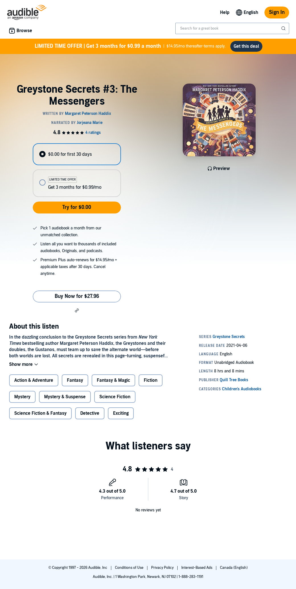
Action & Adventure (33, 380)
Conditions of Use (129, 567)
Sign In (277, 12)
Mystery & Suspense (65, 397)
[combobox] (232, 28)
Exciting (121, 413)
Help (224, 12)
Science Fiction (114, 397)
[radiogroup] (77, 170)
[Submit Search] (284, 28)
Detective (89, 413)
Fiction (150, 380)
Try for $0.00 (76, 207)
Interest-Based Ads (197, 567)
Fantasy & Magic (113, 380)
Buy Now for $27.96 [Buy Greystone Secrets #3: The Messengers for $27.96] (77, 296)
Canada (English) (234, 567)
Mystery (22, 397)
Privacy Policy (162, 567)
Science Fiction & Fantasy (40, 413)
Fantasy (75, 380)
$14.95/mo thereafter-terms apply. (130, 46)
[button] (77, 310)
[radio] (77, 154)
